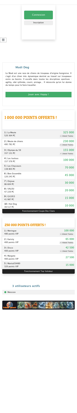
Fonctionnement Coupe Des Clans (38, 211)
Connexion (38, 15)
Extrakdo (6, 388)
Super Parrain (8, 361)
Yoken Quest (8, 377)
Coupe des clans (10, 353)
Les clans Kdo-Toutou (12, 405)
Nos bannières (9, 337)
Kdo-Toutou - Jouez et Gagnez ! (17, 2)
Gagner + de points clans (14, 401)
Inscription (38, 23)
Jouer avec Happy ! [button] (38, 94)
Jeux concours (9, 357)
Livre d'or (6, 330)
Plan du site (7, 409)
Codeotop (7, 381)
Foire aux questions (11, 334)
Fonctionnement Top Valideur (38, 271)
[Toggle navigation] (3, 40)
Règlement (7, 326)
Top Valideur (8, 364)
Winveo (5, 385)
